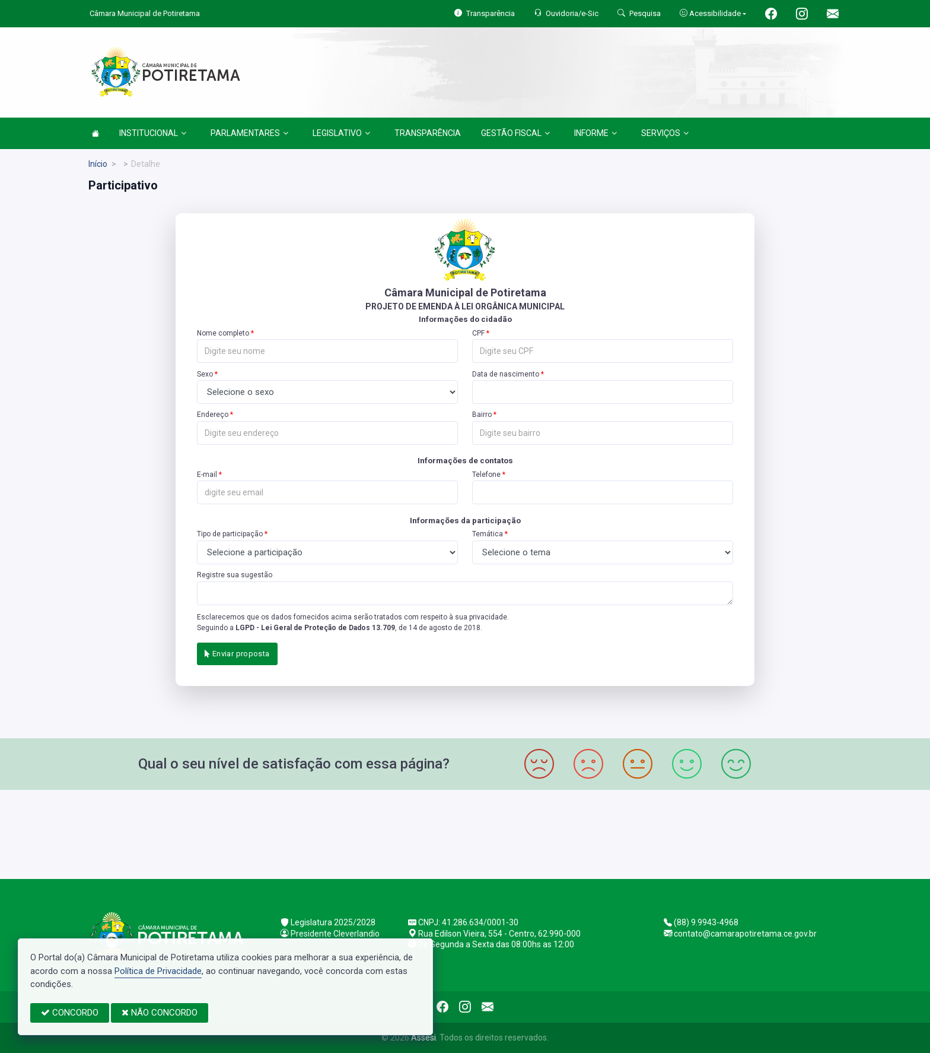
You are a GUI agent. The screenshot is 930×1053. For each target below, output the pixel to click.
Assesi (423, 1037)
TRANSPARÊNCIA (427, 133)
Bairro (482, 414)
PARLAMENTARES (249, 133)
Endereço (212, 414)
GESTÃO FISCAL (515, 133)
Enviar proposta (237, 653)
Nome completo (223, 333)
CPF (478, 333)
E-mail (207, 474)
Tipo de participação (230, 534)
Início (97, 164)
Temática (487, 534)
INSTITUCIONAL (152, 133)
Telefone (486, 474)
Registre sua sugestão (234, 575)
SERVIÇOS (665, 133)
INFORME (595, 133)
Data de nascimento (505, 374)
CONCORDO (69, 1012)
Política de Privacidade (158, 971)
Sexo (205, 374)
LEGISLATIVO (341, 133)
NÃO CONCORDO (160, 1012)
